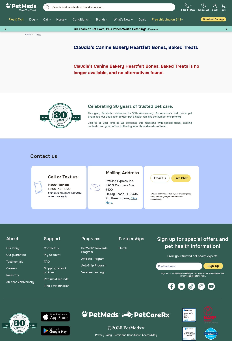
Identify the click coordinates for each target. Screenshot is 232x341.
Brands (100, 19)
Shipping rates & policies (55, 270)
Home (28, 34)
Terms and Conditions (127, 335)
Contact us (51, 248)
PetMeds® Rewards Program (94, 250)
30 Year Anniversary (20, 282)
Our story (12, 248)
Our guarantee (16, 255)
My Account (52, 255)
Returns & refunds (56, 279)
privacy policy (189, 276)
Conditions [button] (81, 19)
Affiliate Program (92, 259)
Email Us (160, 178)
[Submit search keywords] (47, 7)
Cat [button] (47, 19)
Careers (11, 268)
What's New (122, 19)
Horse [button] (61, 19)
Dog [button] (33, 19)
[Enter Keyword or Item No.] (109, 7)
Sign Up (213, 266)
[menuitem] (188, 7)
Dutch (123, 248)
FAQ (47, 262)
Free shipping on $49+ (167, 19)
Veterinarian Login (93, 272)
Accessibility (149, 335)
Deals (142, 19)
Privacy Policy (103, 335)
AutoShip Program (93, 265)
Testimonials (14, 262)
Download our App (213, 19)
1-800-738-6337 (59, 189)
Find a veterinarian (57, 286)
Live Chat (181, 178)
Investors (12, 275)
